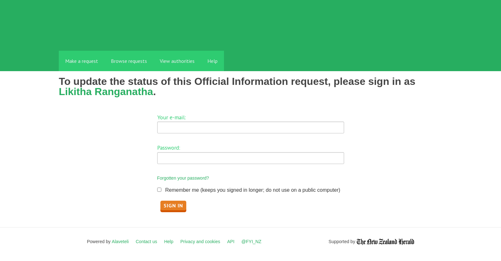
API (231, 241)
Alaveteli (120, 241)
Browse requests (129, 61)
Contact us (146, 241)
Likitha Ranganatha (106, 91)
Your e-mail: (171, 117)
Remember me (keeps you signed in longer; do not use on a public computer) (252, 190)
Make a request (81, 61)
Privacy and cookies (200, 241)
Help (212, 61)
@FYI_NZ (251, 241)
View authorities (177, 61)
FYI (95, 36)
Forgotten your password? (183, 178)
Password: (168, 147)
